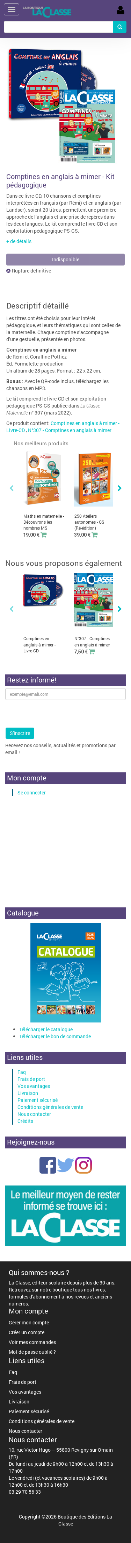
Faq (21, 1072)
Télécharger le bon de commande (55, 1036)
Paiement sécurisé (37, 1100)
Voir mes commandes (32, 1342)
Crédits (25, 1121)
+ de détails (18, 241)
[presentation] (58, 713)
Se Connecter (120, 10)
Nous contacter (34, 1114)
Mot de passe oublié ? (32, 1352)
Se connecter (31, 792)
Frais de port (31, 1079)
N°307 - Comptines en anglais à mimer (69, 430)
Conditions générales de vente (50, 1107)
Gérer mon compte (29, 1322)
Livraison (27, 1093)
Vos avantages (33, 1086)
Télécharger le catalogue (46, 1029)
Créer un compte (26, 1332)
